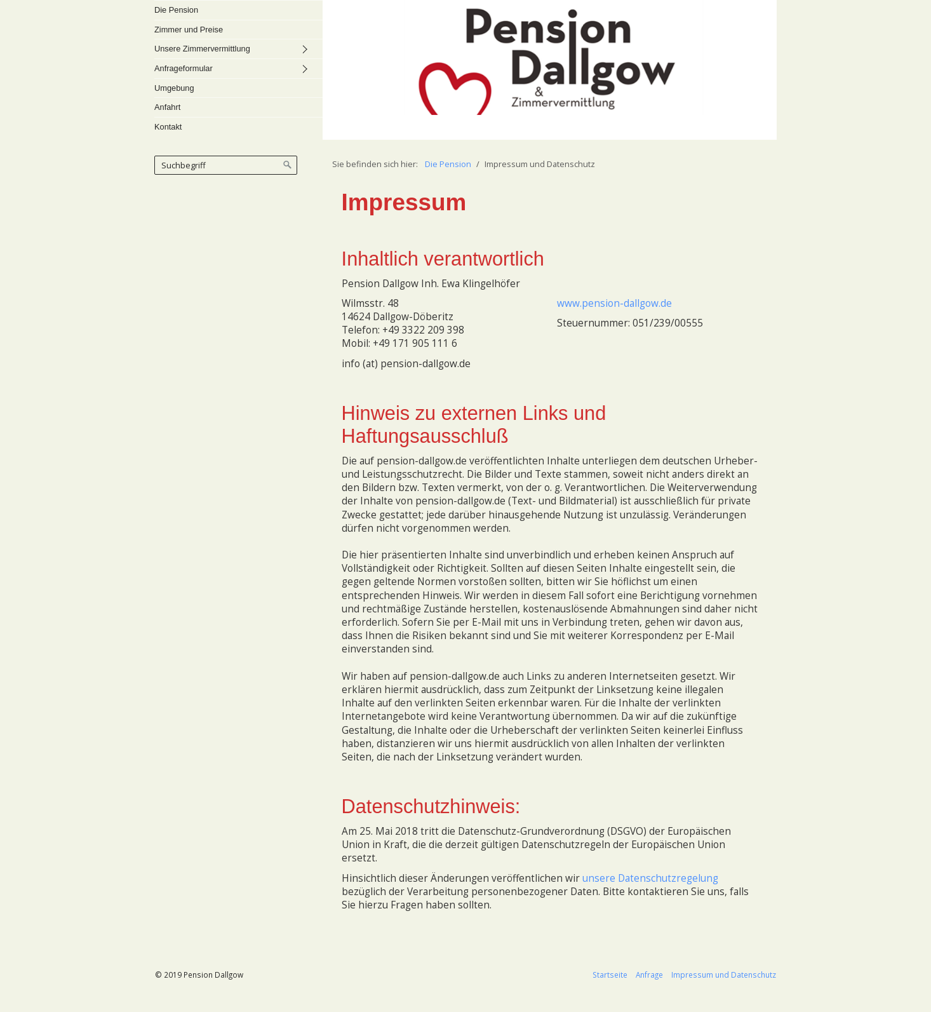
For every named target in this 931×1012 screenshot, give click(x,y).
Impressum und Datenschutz (723, 974)
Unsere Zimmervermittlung (202, 48)
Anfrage (649, 974)
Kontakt (168, 127)
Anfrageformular (183, 68)
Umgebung (174, 88)
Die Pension (176, 10)
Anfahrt (167, 107)
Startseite (610, 974)
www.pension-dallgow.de (614, 303)
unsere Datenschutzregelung (650, 878)
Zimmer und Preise (188, 29)
